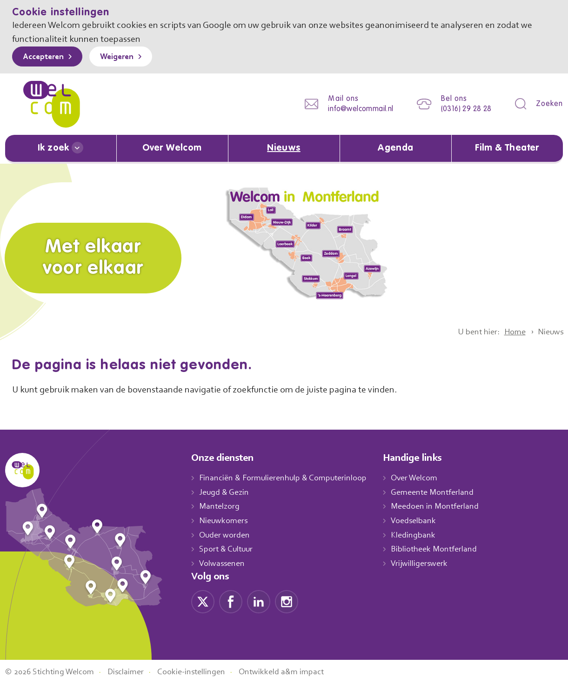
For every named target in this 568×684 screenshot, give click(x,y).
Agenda (395, 148)
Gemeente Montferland (442, 492)
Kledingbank (423, 534)
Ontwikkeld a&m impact (295, 671)
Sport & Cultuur (227, 549)
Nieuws (284, 148)
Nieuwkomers (224, 520)
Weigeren (123, 57)
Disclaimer (132, 671)
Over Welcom (172, 148)
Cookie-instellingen (202, 671)
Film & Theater (507, 148)
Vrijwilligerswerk (429, 563)
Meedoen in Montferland (445, 506)
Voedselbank (424, 520)
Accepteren (45, 57)
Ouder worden (225, 534)
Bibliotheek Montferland (443, 549)
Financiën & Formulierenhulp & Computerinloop (287, 477)
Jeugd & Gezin (226, 492)
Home (511, 331)
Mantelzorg (220, 506)
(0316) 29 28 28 (463, 109)
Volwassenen (223, 563)
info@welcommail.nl (353, 109)
